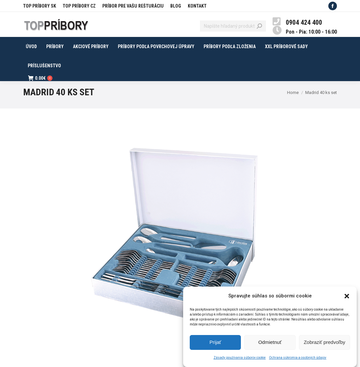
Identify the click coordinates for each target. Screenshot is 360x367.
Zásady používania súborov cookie (239, 359)
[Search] (233, 26)
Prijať (215, 344)
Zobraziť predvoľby (324, 344)
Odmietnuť (270, 344)
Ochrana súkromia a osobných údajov (297, 359)
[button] (347, 297)
